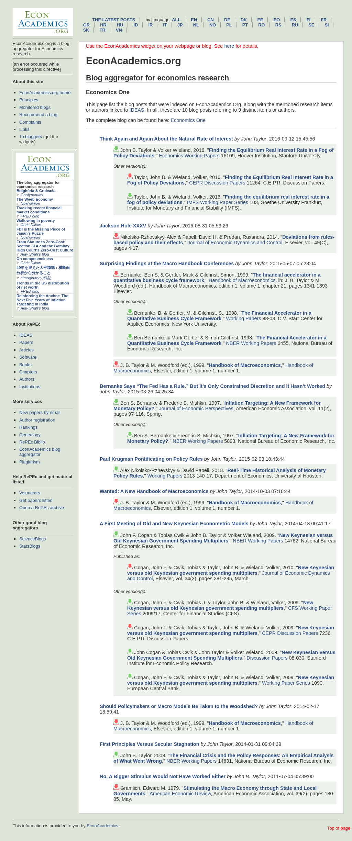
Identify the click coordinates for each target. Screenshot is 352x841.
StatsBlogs (29, 546)
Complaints (30, 122)
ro (261, 24)
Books (25, 364)
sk (86, 30)
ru (295, 24)
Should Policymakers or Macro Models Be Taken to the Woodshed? (179, 706)
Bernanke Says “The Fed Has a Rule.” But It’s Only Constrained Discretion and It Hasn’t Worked (212, 386)
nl (196, 24)
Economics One (188, 120)
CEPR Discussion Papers (217, 183)
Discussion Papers (266, 658)
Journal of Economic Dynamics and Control (234, 242)
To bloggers (30, 136)
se (311, 24)
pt (245, 24)
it (165, 24)
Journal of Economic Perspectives (196, 408)
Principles (28, 99)
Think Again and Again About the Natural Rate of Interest (166, 139)
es (293, 19)
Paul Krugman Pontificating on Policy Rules (151, 459)
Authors (26, 379)
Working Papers (243, 318)
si (327, 24)
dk (244, 19)
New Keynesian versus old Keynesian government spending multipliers (230, 570)
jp (180, 24)
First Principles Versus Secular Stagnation (149, 744)
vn (119, 30)
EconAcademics (102, 825)
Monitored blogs (35, 107)
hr (103, 24)
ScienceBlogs (32, 538)
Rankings (28, 427)
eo (277, 19)
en (194, 19)
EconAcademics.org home (44, 92)
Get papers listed (36, 500)
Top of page (338, 828)
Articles (26, 349)
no (212, 24)
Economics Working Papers (189, 155)
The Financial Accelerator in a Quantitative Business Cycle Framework (219, 315)
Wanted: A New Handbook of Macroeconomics (154, 491)
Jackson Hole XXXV (123, 225)
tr (103, 30)
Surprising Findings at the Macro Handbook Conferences (167, 263)
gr (86, 24)
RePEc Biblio (32, 442)
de (227, 19)
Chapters (28, 371)
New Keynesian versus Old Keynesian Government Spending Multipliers (223, 537)
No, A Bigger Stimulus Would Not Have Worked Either (163, 776)
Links (24, 129)
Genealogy (30, 434)
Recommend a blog (38, 114)
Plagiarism (29, 461)
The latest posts (113, 19)
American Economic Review (180, 793)
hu (120, 24)
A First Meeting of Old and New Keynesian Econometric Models (174, 523)
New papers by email (39, 412)
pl (229, 24)
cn (210, 19)
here (229, 46)
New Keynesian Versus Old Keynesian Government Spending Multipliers (231, 655)
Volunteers (29, 492)
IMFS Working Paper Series (217, 202)
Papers (26, 342)
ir (150, 24)
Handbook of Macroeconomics (242, 280)
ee (260, 19)
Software (28, 357)
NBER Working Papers (251, 343)
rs (278, 24)
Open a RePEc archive (41, 507)
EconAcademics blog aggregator (39, 452)
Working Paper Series (286, 683)
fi (308, 19)
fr (324, 19)
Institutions (29, 386)
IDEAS (25, 335)
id (135, 24)
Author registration (37, 420)
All (176, 19)
